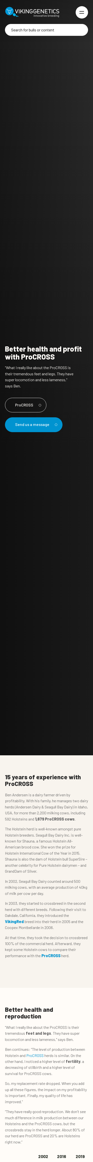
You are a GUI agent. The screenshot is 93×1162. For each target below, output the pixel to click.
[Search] (46, 30)
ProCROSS (27, 404)
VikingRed (14, 921)
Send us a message (35, 424)
